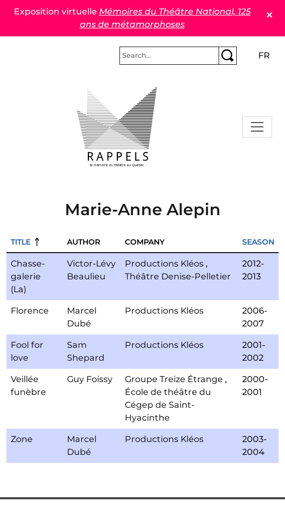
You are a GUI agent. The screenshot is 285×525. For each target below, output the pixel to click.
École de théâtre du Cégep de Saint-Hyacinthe (168, 405)
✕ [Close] (269, 15)
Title (21, 242)
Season (258, 242)
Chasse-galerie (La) (28, 276)
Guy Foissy (89, 379)
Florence (30, 311)
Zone (22, 439)
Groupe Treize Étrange (174, 379)
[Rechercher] (169, 56)
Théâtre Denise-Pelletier (178, 276)
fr (264, 55)
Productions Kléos (164, 263)
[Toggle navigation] (257, 127)
